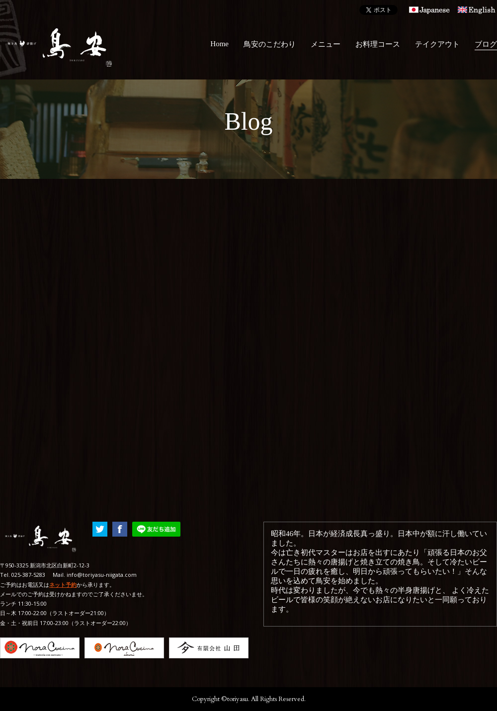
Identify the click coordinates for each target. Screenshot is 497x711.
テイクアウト (437, 44)
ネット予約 (63, 584)
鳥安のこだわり (270, 44)
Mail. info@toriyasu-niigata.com (95, 574)
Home (219, 44)
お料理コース (377, 44)
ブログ (486, 44)
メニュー (325, 44)
